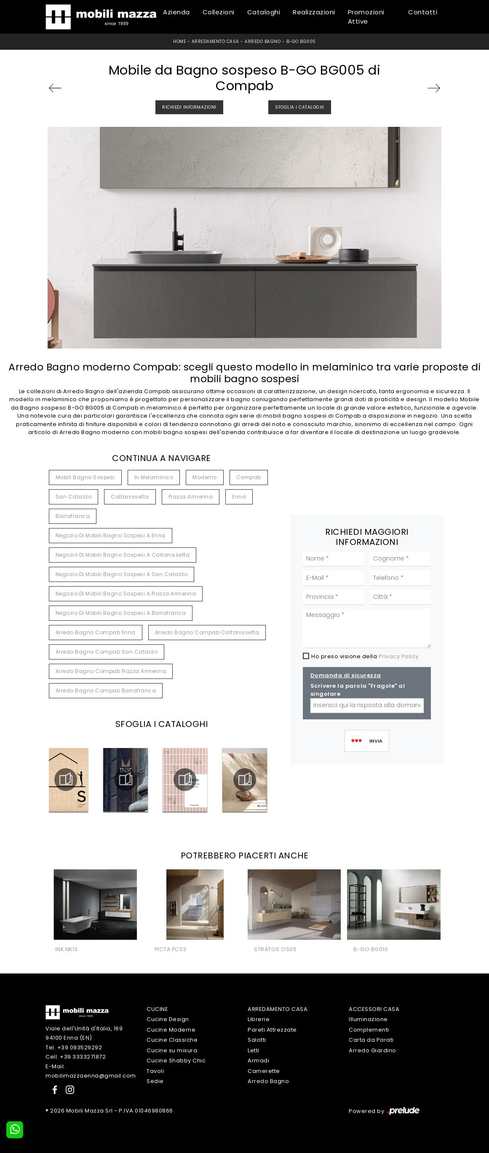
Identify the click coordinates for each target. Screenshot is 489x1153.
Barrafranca (73, 516)
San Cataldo (74, 496)
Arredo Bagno (263, 41)
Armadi (258, 1060)
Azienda (176, 12)
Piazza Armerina (190, 496)
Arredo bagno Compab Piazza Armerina (111, 671)
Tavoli (155, 1071)
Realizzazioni (314, 12)
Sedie (155, 1081)
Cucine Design (168, 1019)
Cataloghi (264, 12)
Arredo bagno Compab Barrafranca (106, 690)
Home (179, 41)
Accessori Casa (374, 1009)
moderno (204, 477)
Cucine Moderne (171, 1030)
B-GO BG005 (301, 41)
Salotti (257, 1040)
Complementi (369, 1030)
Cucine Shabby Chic (176, 1060)
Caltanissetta (130, 496)
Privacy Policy (399, 656)
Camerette (264, 1071)
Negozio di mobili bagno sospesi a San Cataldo (122, 574)
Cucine (157, 1009)
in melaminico (154, 477)
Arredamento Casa (215, 41)
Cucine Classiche (172, 1040)
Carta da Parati (371, 1040)
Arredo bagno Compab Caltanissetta (207, 632)
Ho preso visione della (365, 656)
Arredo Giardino (372, 1050)
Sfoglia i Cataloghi (299, 107)
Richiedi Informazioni (189, 107)
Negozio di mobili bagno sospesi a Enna (111, 535)
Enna (239, 496)
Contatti (422, 12)
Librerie (259, 1019)
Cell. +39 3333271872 (75, 1057)
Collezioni (219, 12)
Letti (253, 1050)
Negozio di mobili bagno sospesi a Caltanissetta (123, 554)
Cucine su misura (172, 1050)
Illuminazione (368, 1019)
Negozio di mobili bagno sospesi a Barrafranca (121, 613)
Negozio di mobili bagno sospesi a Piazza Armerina (126, 593)
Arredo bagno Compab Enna (96, 632)
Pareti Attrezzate (272, 1030)
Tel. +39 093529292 (73, 1047)
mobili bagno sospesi (85, 477)
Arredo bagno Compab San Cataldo (107, 651)
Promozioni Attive (366, 17)
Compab (248, 477)
